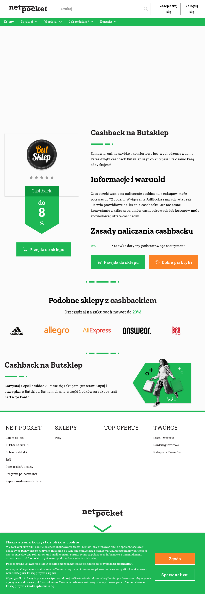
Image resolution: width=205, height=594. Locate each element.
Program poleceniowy (21, 474)
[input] (104, 9)
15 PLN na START (17, 445)
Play (58, 438)
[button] (42, 177)
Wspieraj (53, 21)
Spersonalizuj (175, 574)
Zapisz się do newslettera (23, 481)
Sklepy (8, 21)
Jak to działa (15, 438)
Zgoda (175, 558)
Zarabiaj (29, 21)
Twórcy (165, 427)
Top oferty (121, 427)
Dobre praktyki (174, 262)
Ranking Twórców (166, 445)
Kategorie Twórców (167, 452)
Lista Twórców (163, 438)
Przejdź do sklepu (118, 262)
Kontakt (108, 21)
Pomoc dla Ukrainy (19, 467)
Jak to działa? (81, 21)
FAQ (8, 459)
